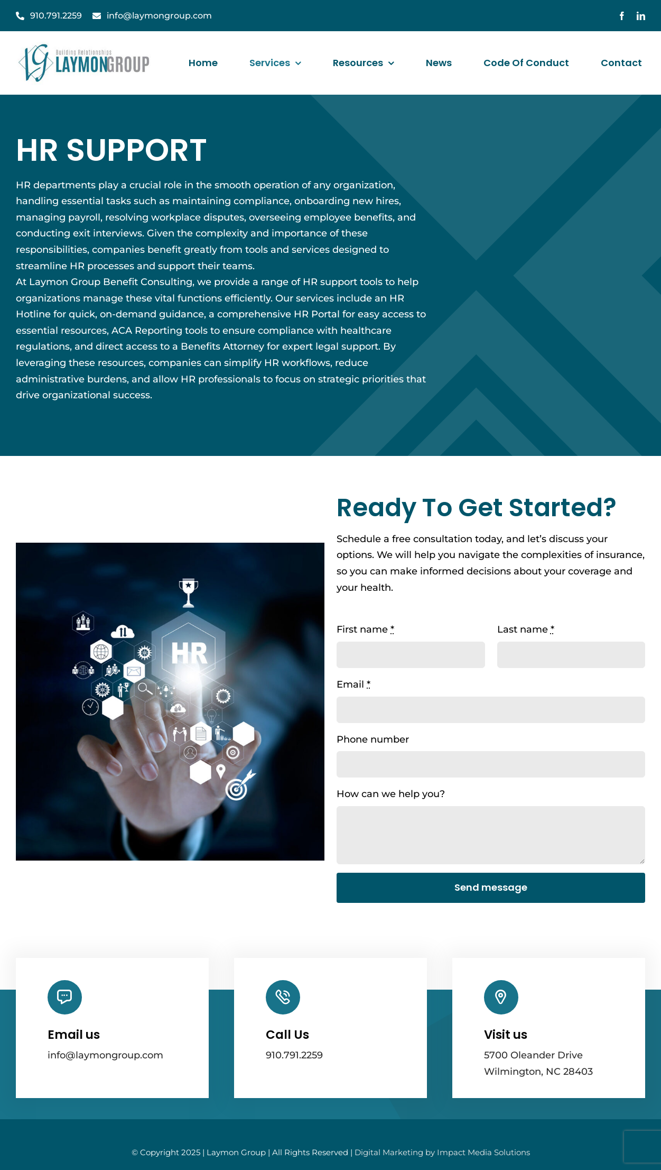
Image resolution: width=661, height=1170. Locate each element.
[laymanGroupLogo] (85, 45)
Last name (525, 629)
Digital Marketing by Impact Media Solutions (442, 1152)
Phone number (373, 739)
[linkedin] (641, 16)
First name (365, 629)
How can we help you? (391, 794)
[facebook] (622, 16)
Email (353, 684)
